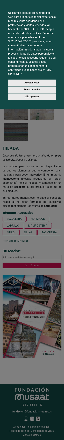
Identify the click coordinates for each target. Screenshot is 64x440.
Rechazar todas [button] (32, 89)
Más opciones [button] (32, 96)
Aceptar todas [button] (32, 82)
